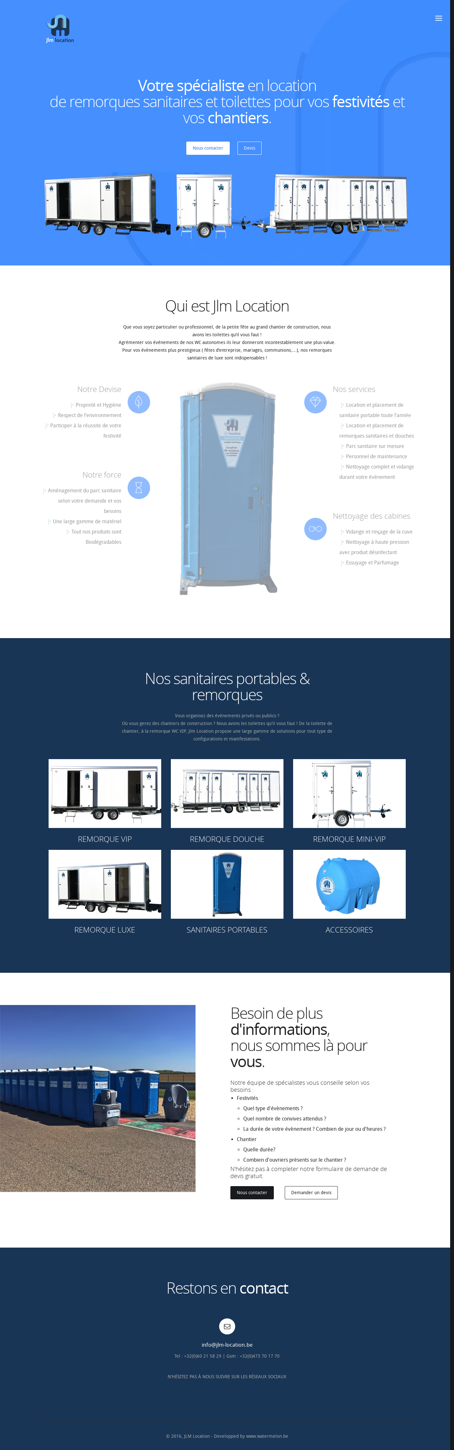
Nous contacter (208, 148)
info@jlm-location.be (227, 1345)
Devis (249, 148)
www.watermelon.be (267, 1436)
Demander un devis (311, 1192)
